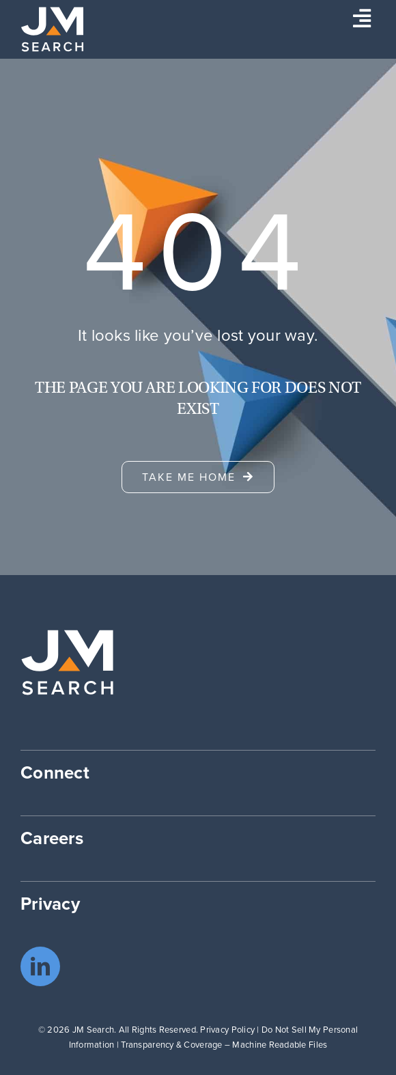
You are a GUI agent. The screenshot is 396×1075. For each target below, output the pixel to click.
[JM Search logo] (52, 13)
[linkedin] (40, 966)
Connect (54, 772)
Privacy (50, 904)
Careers (51, 838)
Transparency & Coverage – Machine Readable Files (224, 1044)
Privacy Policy (227, 1029)
